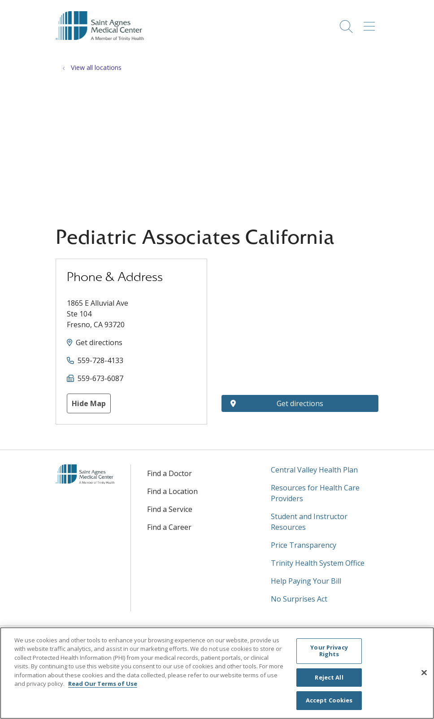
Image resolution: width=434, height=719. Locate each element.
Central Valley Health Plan (314, 470)
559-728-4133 (100, 360)
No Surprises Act (299, 599)
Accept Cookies (329, 700)
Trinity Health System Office (318, 563)
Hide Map (89, 403)
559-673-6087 (100, 378)
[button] (371, 23)
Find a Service (169, 509)
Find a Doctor (169, 473)
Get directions (99, 342)
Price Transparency (303, 545)
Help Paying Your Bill (306, 581)
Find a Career (169, 527)
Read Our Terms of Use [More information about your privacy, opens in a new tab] (102, 684)
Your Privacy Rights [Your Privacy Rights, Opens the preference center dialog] (329, 650)
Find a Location (172, 491)
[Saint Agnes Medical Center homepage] (104, 49)
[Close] (424, 673)
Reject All (329, 677)
